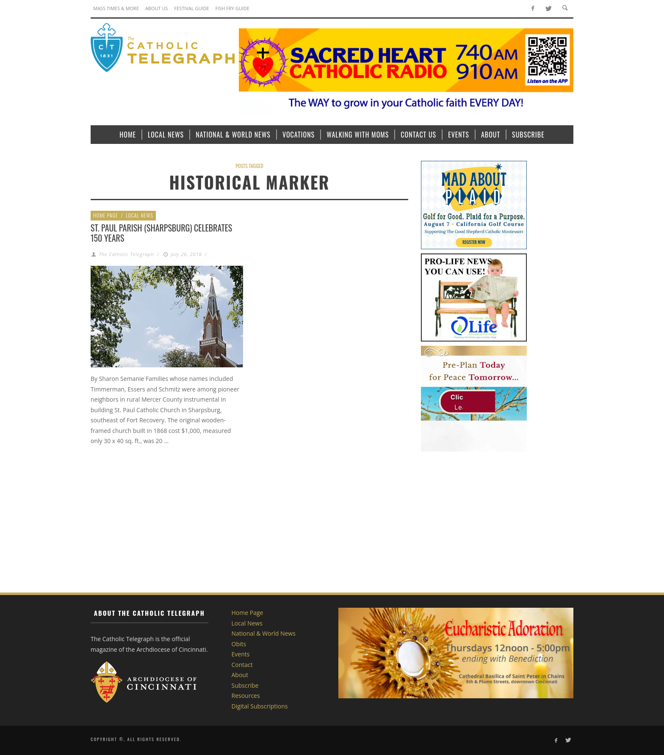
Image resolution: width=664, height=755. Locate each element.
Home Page (105, 215)
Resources (246, 696)
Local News (139, 215)
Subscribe (245, 685)
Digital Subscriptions (260, 706)
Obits (239, 644)
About (240, 675)
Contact (242, 665)
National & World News (264, 633)
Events (241, 654)
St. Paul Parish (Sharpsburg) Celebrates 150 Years (161, 232)
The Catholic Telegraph (126, 254)
